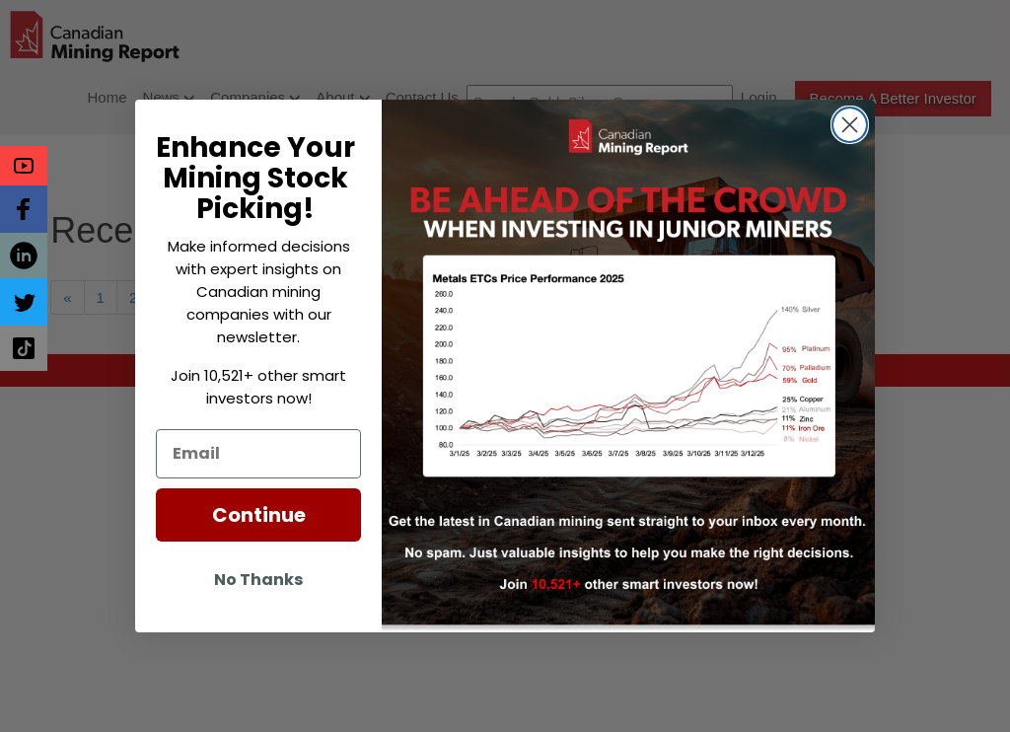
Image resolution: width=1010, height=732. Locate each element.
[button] (23, 165)
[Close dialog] (849, 125)
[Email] (258, 453)
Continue (259, 515)
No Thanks (258, 579)
